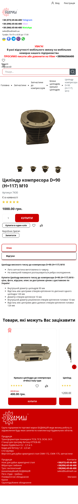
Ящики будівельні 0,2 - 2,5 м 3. (17, 445)
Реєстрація (69, 3)
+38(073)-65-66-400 (66, 462)
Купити (27, 218)
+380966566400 (65, 56)
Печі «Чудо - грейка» (12, 473)
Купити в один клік (16, 225)
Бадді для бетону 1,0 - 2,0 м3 (16, 447)
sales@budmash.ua (10, 31)
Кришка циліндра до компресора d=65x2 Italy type (38, 379)
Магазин (72, 476)
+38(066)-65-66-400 (66, 468)
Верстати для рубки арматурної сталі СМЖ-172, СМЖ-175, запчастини (37, 453)
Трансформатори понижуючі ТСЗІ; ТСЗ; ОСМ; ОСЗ (27, 439)
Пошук (73, 72)
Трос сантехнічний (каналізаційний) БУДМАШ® (16, 469)
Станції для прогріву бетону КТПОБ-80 (21, 442)
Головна (5, 85)
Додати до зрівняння (41, 225)
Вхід (57, 3)
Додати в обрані (33, 225)
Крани (5, 479)
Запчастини (20, 85)
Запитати (10, 235)
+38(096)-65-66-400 (66, 465)
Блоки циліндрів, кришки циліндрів (55, 85)
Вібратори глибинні (12, 465)
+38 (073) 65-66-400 (17, 19)
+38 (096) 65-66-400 (15, 23)
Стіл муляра (8, 450)
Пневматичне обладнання (15, 476)
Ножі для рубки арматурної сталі (18, 462)
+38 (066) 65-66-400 (17, 27)
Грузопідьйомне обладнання (16, 482)
